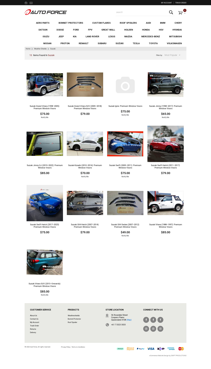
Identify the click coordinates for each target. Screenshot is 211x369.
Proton (65, 43)
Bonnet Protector (74, 319)
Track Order (34, 326)
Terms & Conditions (78, 347)
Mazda (128, 36)
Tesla (136, 43)
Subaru (102, 43)
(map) (129, 320)
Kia (74, 36)
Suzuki (120, 43)
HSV (161, 29)
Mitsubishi (175, 36)
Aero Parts (42, 22)
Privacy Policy (65, 347)
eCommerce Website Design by (167, 355)
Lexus (111, 36)
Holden (128, 29)
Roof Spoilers (128, 22)
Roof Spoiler (72, 322)
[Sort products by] (172, 55)
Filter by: (159, 55)
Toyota (153, 43)
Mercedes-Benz (150, 36)
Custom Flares (101, 22)
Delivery (33, 332)
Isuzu (46, 36)
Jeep (61, 36)
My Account (34, 322)
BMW (162, 22)
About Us (33, 316)
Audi (148, 22)
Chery (178, 22)
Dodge (60, 29)
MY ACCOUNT (166, 3)
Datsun (43, 29)
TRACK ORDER (180, 3)
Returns (33, 329)
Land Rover (92, 36)
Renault (84, 43)
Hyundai (177, 29)
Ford (76, 29)
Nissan (47, 43)
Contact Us (34, 319)
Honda (146, 29)
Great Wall (108, 29)
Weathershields (74, 316)
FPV (90, 29)
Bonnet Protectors (71, 22)
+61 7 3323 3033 (118, 325)
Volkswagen (174, 43)
